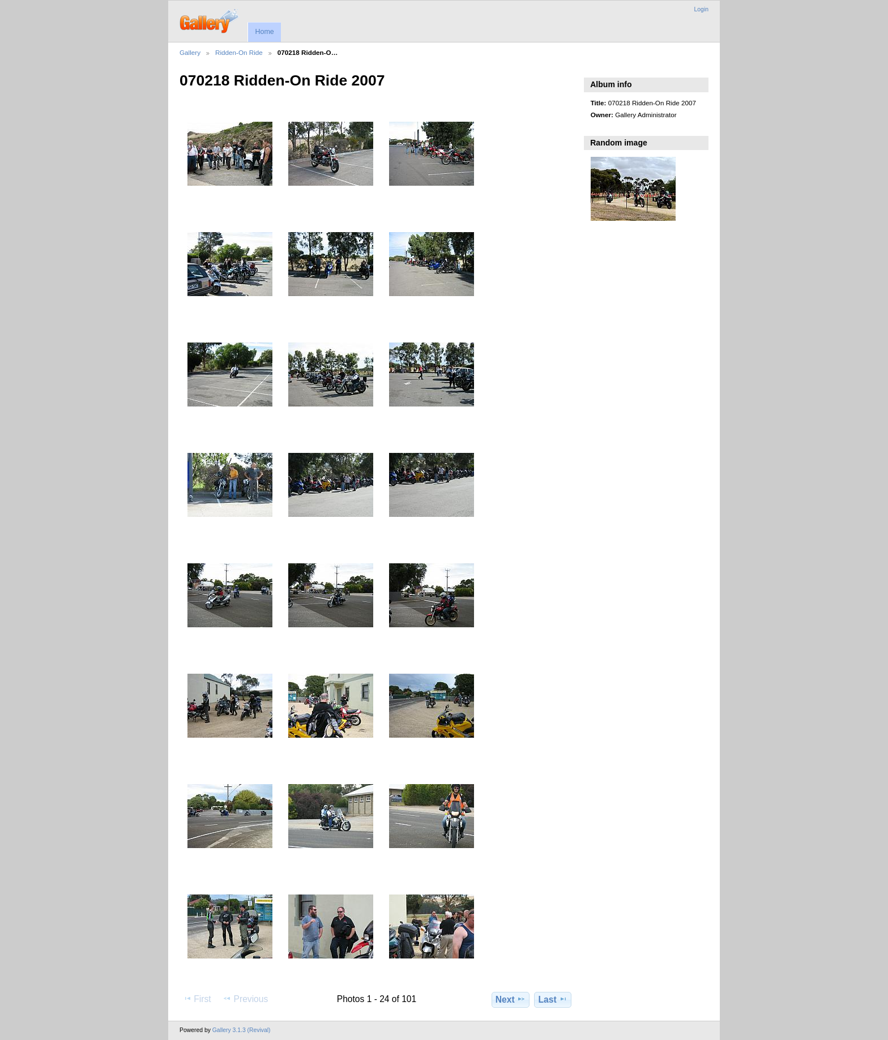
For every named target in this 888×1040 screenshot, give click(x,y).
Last (553, 999)
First (197, 999)
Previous (245, 999)
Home (264, 32)
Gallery (190, 52)
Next (511, 999)
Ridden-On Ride (239, 52)
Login (701, 9)
